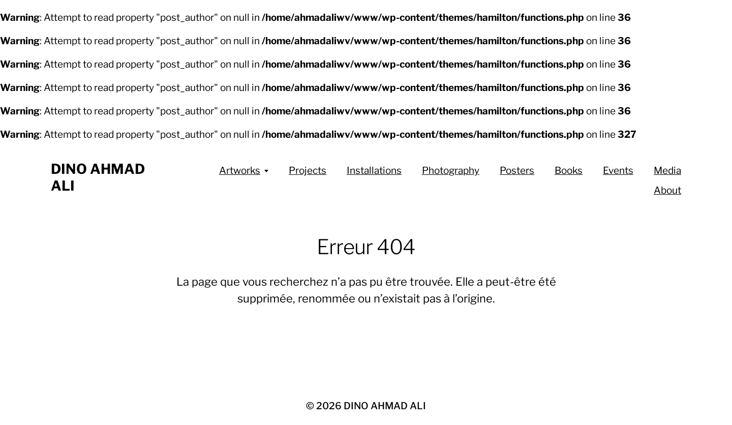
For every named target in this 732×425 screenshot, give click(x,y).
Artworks (239, 170)
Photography (450, 170)
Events (618, 170)
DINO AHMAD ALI (385, 406)
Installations (374, 170)
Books (569, 170)
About (667, 190)
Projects (307, 170)
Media (667, 170)
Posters (517, 170)
